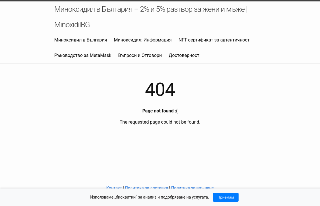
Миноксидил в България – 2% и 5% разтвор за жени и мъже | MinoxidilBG (150, 17)
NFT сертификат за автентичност (214, 40)
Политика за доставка (146, 188)
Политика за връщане (192, 188)
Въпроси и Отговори (140, 55)
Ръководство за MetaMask (82, 55)
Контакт (114, 188)
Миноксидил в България (80, 40)
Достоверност (184, 55)
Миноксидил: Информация (143, 40)
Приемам (225, 197)
